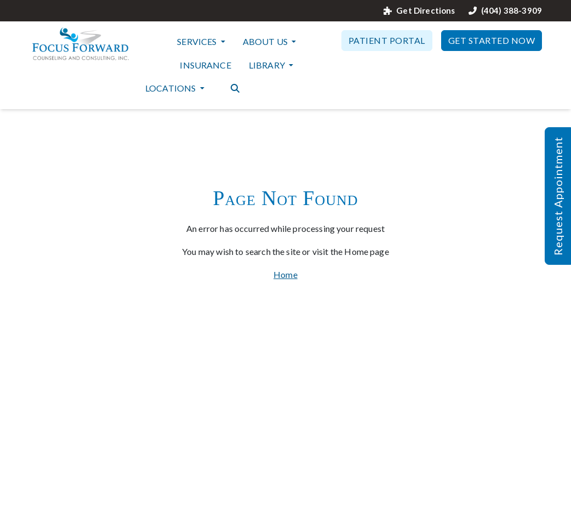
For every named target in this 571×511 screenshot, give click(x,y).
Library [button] (268, 65)
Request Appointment (557, 196)
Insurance (205, 65)
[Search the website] (235, 87)
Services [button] (197, 41)
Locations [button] (171, 88)
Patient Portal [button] (387, 40)
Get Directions (419, 11)
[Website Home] (80, 44)
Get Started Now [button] (491, 40)
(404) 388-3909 (505, 11)
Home (285, 274)
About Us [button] (266, 41)
